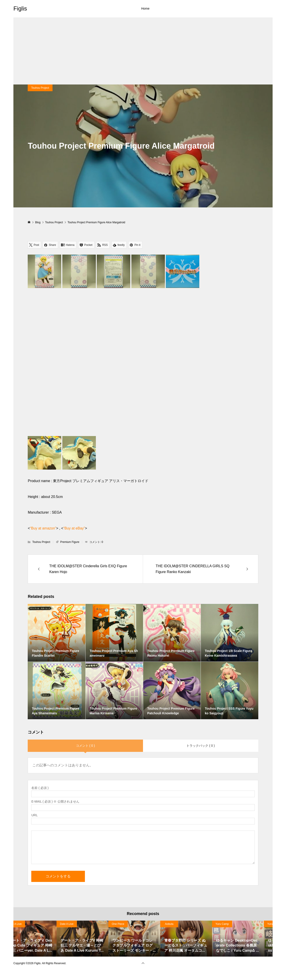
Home (145, 8)
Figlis (20, 8)
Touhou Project (40, 87)
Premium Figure (69, 542)
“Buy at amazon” (43, 528)
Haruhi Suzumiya (27, 924)
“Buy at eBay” (74, 528)
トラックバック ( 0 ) (200, 745)
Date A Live (75, 924)
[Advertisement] (143, 51)
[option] (39, 938)
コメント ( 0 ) (85, 745)
